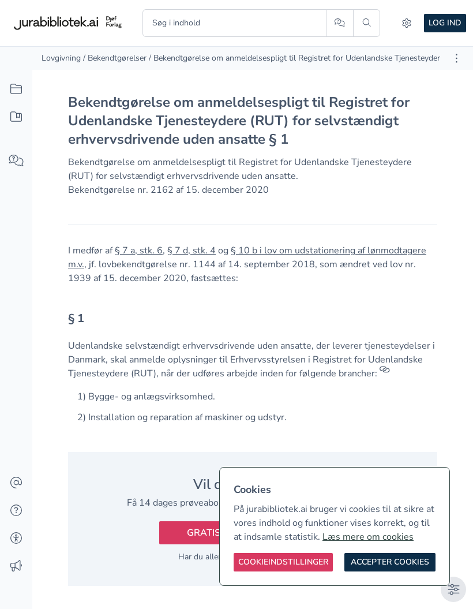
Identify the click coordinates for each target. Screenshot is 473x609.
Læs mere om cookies (368, 536)
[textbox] (252, 322)
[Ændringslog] (16, 566)
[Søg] (366, 23)
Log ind (445, 22)
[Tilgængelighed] (16, 538)
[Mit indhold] (16, 117)
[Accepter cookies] (390, 562)
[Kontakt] (16, 483)
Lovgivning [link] (61, 58)
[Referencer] (385, 373)
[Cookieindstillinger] (283, 562)
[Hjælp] (16, 510)
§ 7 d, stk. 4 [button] (191, 250)
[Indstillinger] (406, 23)
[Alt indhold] (16, 89)
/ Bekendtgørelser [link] (115, 58)
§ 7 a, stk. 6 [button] (139, 250)
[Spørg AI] (339, 23)
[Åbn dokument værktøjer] (456, 58)
